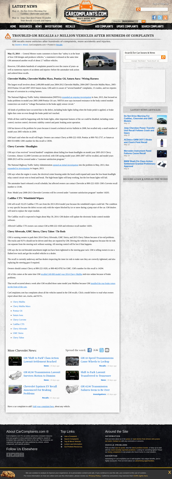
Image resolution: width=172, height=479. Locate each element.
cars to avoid (120, 448)
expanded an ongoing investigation (76, 97)
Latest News (24, 7)
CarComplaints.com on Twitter (13, 455)
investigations (99, 394)
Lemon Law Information (73, 444)
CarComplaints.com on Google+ (17, 455)
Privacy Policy (95, 476)
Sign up (164, 4)
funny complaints (114, 452)
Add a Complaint (70, 436)
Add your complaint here (43, 406)
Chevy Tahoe (18, 337)
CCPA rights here (140, 476)
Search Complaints (71, 439)
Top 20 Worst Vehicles (72, 441)
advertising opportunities (144, 461)
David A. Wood (21, 45)
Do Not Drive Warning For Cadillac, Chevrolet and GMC (35, 12)
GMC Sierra (18, 333)
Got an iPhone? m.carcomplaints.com (22, 455)
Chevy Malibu (19, 302)
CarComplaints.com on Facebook (8, 455)
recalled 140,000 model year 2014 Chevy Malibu (61, 274)
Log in (156, 4)
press (128, 439)
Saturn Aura (18, 315)
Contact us (117, 441)
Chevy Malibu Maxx (21, 306)
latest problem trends (140, 448)
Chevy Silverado (20, 329)
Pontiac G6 (17, 311)
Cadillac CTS (18, 324)
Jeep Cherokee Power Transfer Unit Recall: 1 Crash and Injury (36, 19)
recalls (102, 366)
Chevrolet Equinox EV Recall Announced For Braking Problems (40, 390)
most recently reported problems (123, 450)
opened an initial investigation (65, 165)
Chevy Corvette (19, 320)
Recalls (59, 45)
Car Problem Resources (73, 447)
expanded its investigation (19, 168)
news (46, 366)
